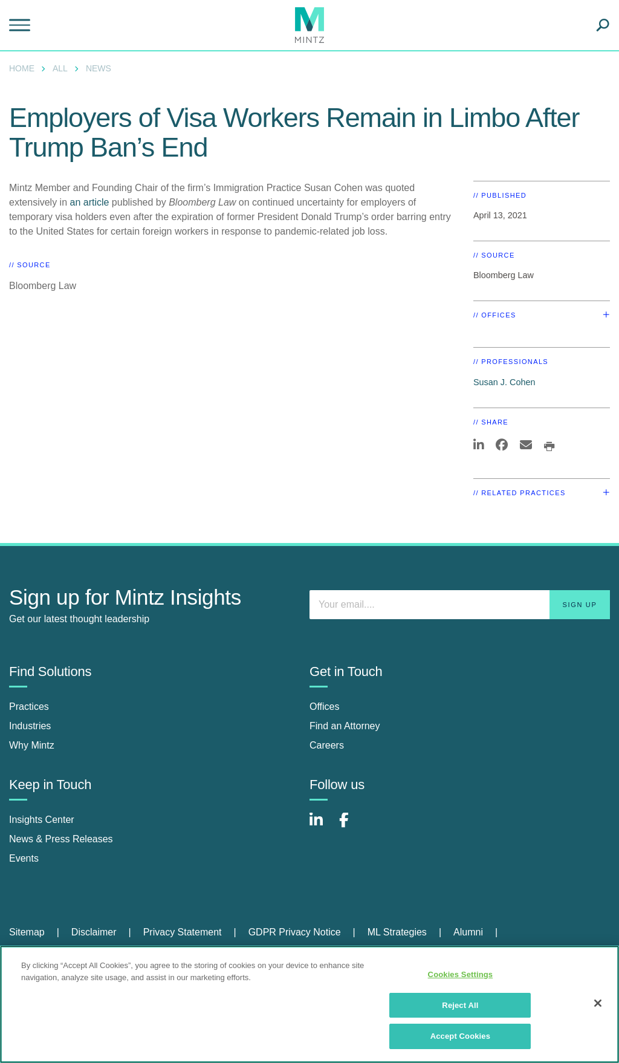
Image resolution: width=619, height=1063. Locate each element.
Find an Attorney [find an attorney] (345, 726)
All (60, 68)
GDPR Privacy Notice (294, 932)
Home (21, 68)
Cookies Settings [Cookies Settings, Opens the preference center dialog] (460, 974)
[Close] (598, 1003)
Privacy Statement (182, 932)
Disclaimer (94, 932)
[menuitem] (25, 68)
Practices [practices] (29, 706)
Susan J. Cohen (504, 382)
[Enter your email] (460, 604)
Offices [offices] (325, 706)
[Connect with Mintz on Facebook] (351, 826)
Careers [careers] (327, 745)
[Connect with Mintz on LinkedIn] (322, 826)
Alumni (468, 932)
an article (89, 202)
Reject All (460, 1005)
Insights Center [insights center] (41, 819)
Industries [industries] (30, 726)
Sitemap (27, 932)
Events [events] (24, 858)
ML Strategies (397, 932)
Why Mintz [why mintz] (31, 745)
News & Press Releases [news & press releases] (61, 839)
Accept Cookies (460, 1036)
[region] (309, 1004)
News (98, 68)
